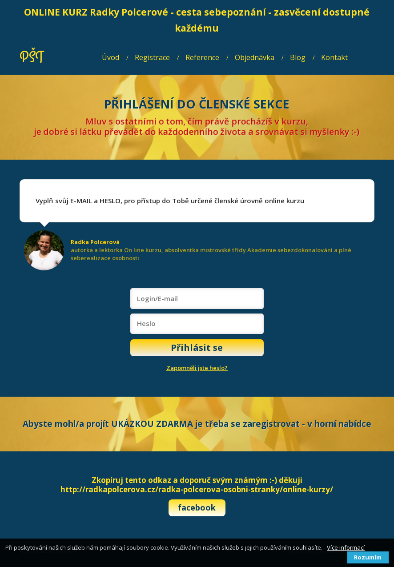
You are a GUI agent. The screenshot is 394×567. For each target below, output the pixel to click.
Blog (298, 57)
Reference (202, 57)
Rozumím (368, 557)
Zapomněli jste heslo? (197, 368)
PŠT (31, 57)
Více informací (346, 547)
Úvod (110, 57)
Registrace (152, 57)
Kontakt (334, 57)
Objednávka (254, 57)
